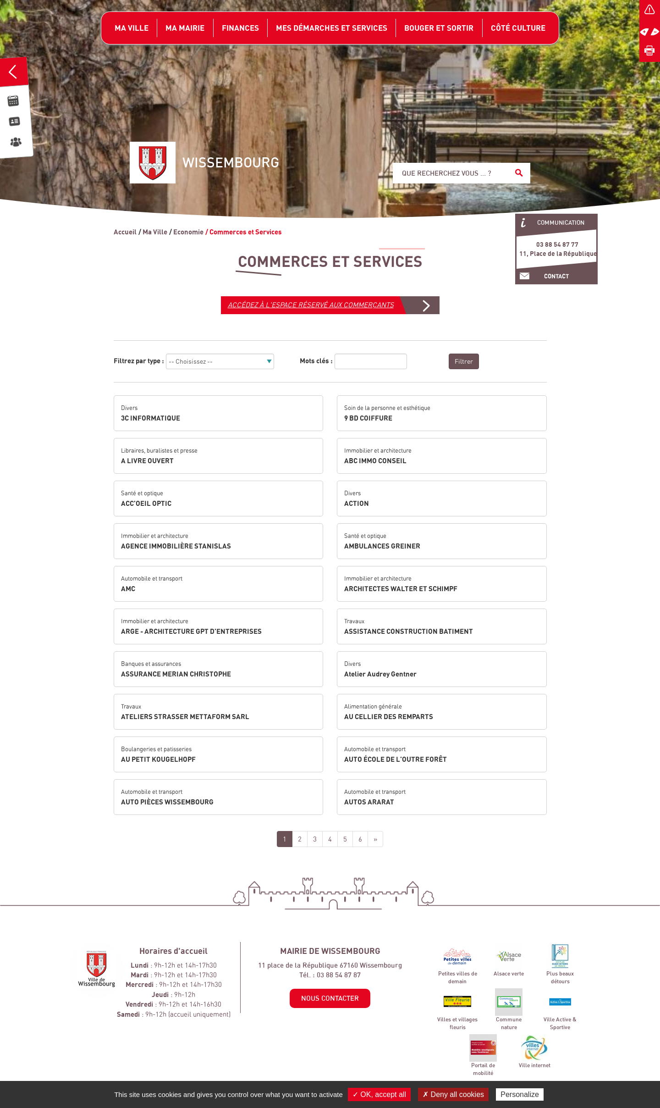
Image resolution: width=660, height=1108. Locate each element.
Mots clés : (316, 360)
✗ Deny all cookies (453, 1094)
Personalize (519, 1094)
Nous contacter (330, 998)
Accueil (125, 231)
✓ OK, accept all (379, 1094)
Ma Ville (155, 231)
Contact (556, 276)
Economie (188, 231)
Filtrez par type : (139, 360)
